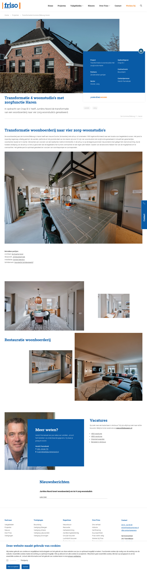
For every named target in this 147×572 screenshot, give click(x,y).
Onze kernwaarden (98, 439)
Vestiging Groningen (41, 536)
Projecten (8, 527)
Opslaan (25, 567)
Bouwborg (37, 525)
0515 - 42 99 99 (126, 525)
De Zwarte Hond (17, 254)
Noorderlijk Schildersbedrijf (23, 262)
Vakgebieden (9, 525)
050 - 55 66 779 (42, 449)
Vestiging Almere (40, 530)
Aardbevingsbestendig (71, 533)
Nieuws (7, 530)
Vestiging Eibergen (40, 527)
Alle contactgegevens (129, 530)
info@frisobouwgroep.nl (130, 528)
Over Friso (8, 533)
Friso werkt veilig (98, 536)
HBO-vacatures (96, 434)
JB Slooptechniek (19, 257)
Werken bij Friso (97, 538)
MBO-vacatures (96, 436)
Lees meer (43, 497)
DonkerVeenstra (19, 260)
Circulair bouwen (69, 536)
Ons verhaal (96, 525)
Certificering (96, 530)
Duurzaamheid (97, 533)
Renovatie (66, 527)
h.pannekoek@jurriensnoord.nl (48, 452)
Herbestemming (68, 530)
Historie (95, 527)
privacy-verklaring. (74, 556)
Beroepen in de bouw (98, 442)
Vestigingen (9, 536)
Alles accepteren (13, 567)
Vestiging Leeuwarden (41, 533)
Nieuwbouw (67, 525)
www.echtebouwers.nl (124, 428)
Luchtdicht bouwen (70, 538)
